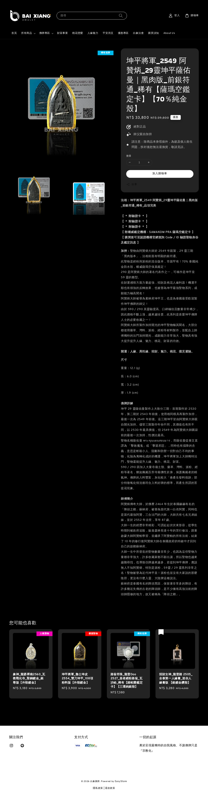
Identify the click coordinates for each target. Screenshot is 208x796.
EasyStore (121, 781)
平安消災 (108, 33)
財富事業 (62, 33)
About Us (169, 33)
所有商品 (26, 33)
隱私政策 (98, 788)
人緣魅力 (93, 33)
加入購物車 (159, 173)
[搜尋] (121, 15)
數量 (128, 156)
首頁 (14, 33)
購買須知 (153, 33)
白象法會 (138, 33)
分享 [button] (131, 184)
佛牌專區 (44, 33)
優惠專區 (123, 33)
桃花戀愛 (77, 33)
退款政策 (110, 788)
